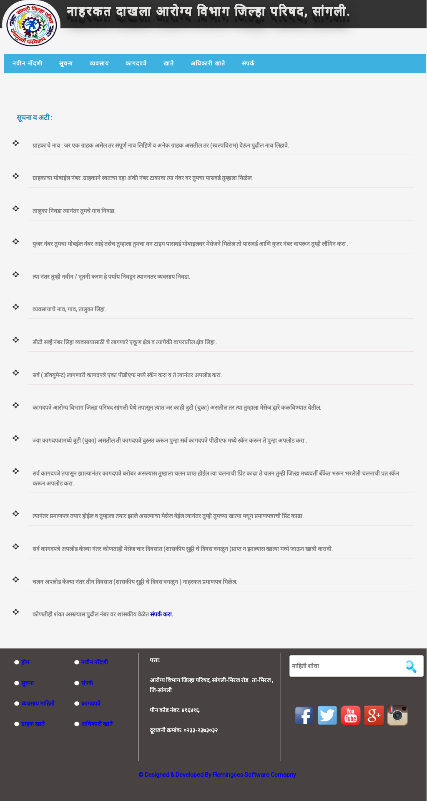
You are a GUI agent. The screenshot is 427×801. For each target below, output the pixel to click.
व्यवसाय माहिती (34, 703)
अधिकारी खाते (208, 63)
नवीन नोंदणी (28, 63)
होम (21, 662)
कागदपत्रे (136, 63)
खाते (168, 63)
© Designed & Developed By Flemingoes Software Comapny (217, 774)
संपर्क (248, 63)
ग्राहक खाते (29, 724)
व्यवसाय (99, 63)
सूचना (66, 63)
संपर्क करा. (161, 614)
